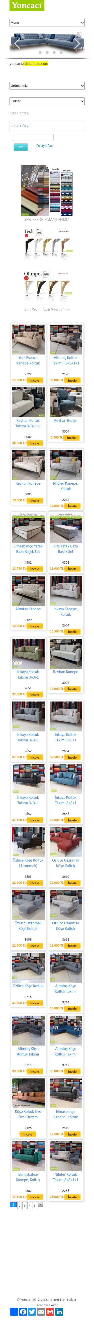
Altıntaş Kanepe (28, 609)
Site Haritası (20, 113)
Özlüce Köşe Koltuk (28, 985)
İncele (34, 380)
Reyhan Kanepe (28, 483)
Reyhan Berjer (65, 420)
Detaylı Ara (44, 146)
